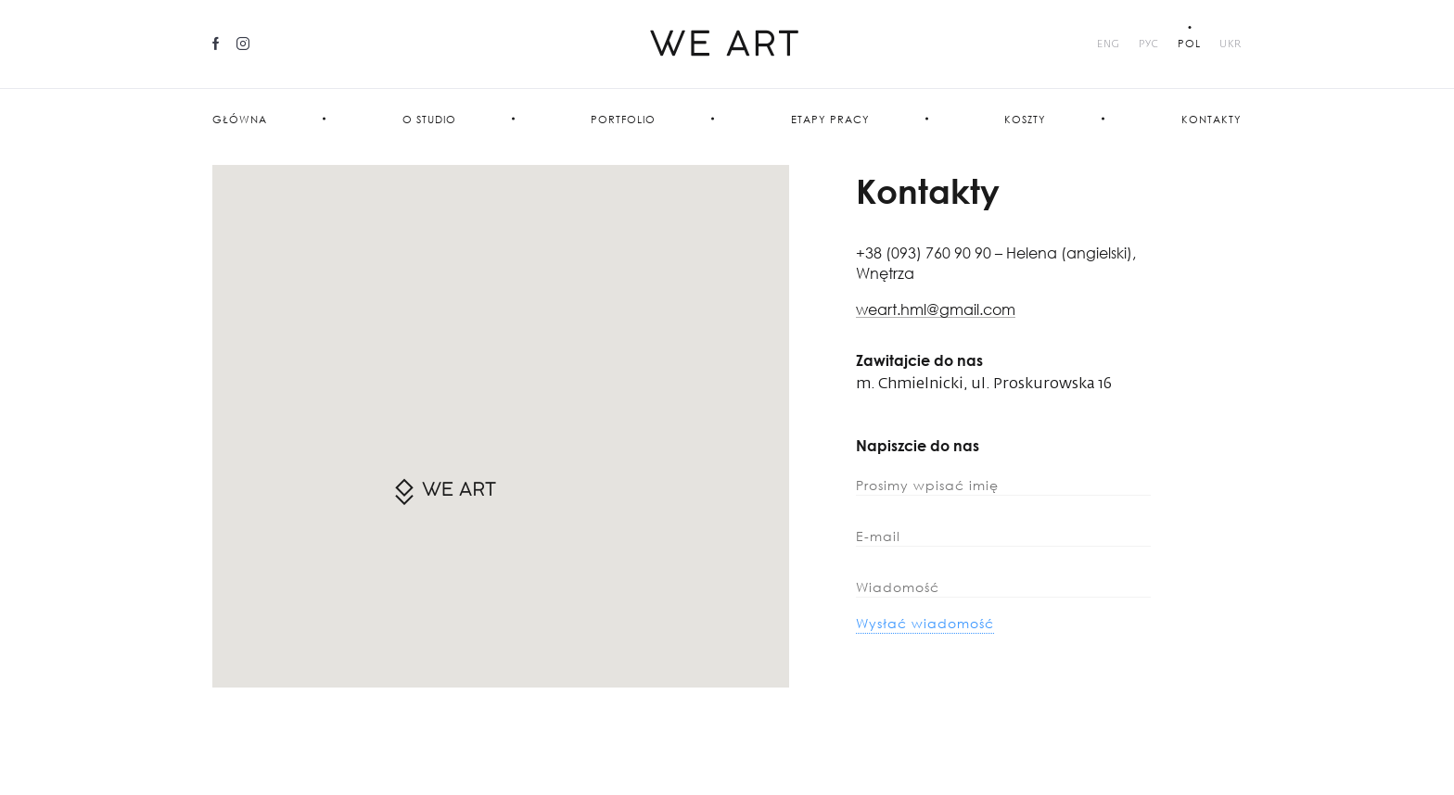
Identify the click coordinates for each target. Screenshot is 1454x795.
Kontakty (1211, 119)
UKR (1230, 44)
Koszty (1025, 119)
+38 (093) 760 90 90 (925, 253)
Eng (1108, 44)
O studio (429, 119)
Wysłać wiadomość (925, 623)
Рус (1149, 44)
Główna (239, 119)
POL (1189, 43)
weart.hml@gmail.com (935, 310)
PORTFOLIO (623, 119)
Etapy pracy (830, 119)
